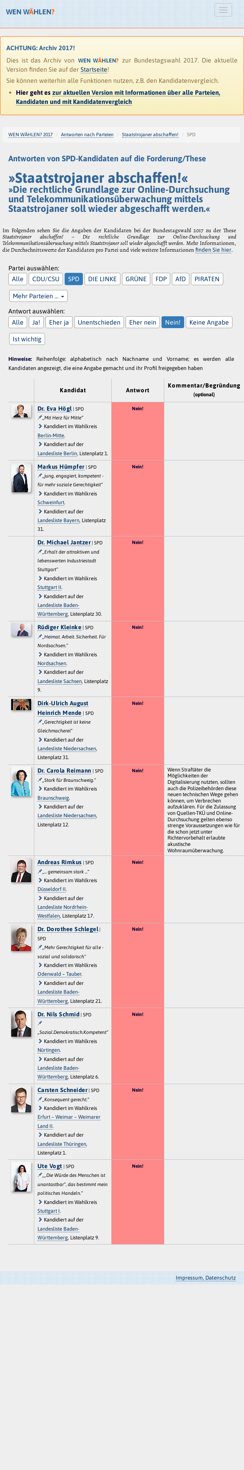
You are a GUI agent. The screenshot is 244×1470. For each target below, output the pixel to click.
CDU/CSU (45, 278)
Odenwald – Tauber (59, 974)
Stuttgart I (48, 1211)
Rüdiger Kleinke (59, 627)
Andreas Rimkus (59, 862)
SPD (73, 278)
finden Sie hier (213, 250)
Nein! (173, 322)
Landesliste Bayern (58, 520)
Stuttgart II (49, 587)
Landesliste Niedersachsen (66, 749)
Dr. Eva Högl (54, 408)
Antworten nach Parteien (87, 134)
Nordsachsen (51, 663)
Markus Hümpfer (61, 466)
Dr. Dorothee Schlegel (67, 929)
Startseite (94, 69)
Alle (18, 278)
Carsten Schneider (62, 1089)
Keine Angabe (209, 322)
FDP (161, 278)
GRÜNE (136, 278)
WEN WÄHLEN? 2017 (30, 134)
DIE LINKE (102, 278)
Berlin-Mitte (50, 435)
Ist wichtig (27, 339)
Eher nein (142, 322)
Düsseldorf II (51, 889)
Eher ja (59, 322)
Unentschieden (99, 322)
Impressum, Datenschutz (206, 1277)
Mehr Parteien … (38, 295)
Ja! (36, 322)
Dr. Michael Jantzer (64, 542)
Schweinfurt (50, 502)
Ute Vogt (49, 1166)
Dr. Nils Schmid (58, 1014)
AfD (180, 278)
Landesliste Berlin (57, 453)
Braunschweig (53, 798)
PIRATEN (207, 278)
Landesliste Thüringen (61, 1144)
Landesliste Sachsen (59, 681)
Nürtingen (48, 1050)
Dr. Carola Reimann (64, 770)
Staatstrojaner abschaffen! (150, 134)
